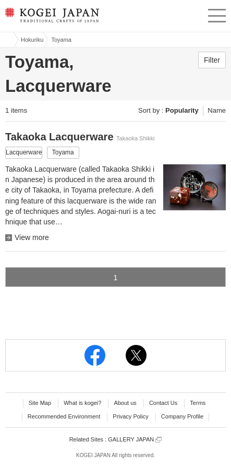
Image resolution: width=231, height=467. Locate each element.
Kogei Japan (7, 39)
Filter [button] (212, 60)
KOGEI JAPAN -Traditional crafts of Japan (50, 18)
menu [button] (217, 14)
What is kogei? (82, 403)
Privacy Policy (130, 416)
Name (217, 110)
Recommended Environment (64, 416)
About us (125, 403)
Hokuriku (32, 40)
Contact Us (163, 403)
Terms (197, 403)
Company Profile (182, 416)
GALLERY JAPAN (135, 439)
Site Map (40, 403)
